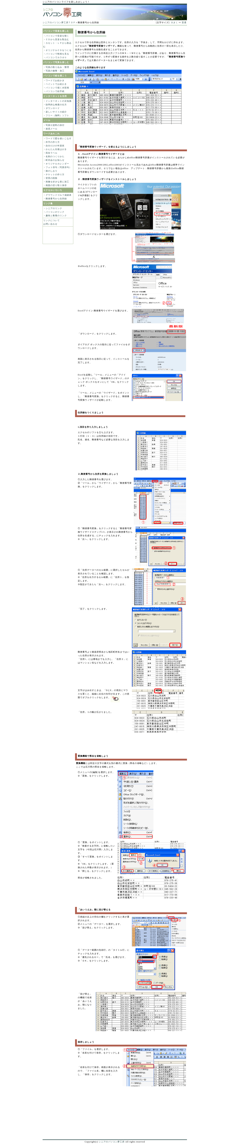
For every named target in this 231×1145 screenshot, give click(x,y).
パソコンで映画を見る (57, 54)
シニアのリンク (54, 208)
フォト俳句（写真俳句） (58, 167)
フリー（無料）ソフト (57, 115)
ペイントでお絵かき (56, 84)
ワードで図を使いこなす (58, 138)
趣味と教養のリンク (56, 215)
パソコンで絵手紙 (55, 91)
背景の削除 (51, 178)
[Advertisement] (114, 27)
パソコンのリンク (55, 212)
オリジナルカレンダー (57, 163)
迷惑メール (51, 129)
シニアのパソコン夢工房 (112, 1141)
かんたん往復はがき (56, 149)
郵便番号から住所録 (56, 198)
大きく (174, 22)
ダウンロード (53, 108)
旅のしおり (51, 171)
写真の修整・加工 (55, 71)
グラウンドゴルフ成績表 (58, 195)
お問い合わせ (50, 224)
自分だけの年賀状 (55, 145)
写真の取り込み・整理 (57, 67)
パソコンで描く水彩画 (57, 87)
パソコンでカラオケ (56, 57)
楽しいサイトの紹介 (56, 112)
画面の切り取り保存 (56, 185)
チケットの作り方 (55, 174)
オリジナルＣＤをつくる (58, 50)
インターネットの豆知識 (58, 101)
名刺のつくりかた (55, 156)
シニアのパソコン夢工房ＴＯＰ (59, 22)
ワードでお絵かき (55, 80)
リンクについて (51, 220)
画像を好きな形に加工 (57, 181)
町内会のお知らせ (55, 160)
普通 (184, 22)
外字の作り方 (53, 142)
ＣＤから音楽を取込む (57, 39)
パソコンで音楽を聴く (57, 36)
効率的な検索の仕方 (56, 104)
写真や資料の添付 (55, 125)
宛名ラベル (51, 153)
